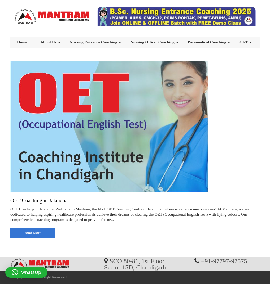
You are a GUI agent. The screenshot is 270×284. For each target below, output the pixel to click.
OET (243, 42)
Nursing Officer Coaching (152, 42)
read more (33, 233)
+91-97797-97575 (224, 261)
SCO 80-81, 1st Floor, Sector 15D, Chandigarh (135, 264)
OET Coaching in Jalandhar (39, 200)
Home (22, 42)
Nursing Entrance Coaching (93, 42)
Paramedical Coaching (207, 42)
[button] (26, 272)
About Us (48, 42)
